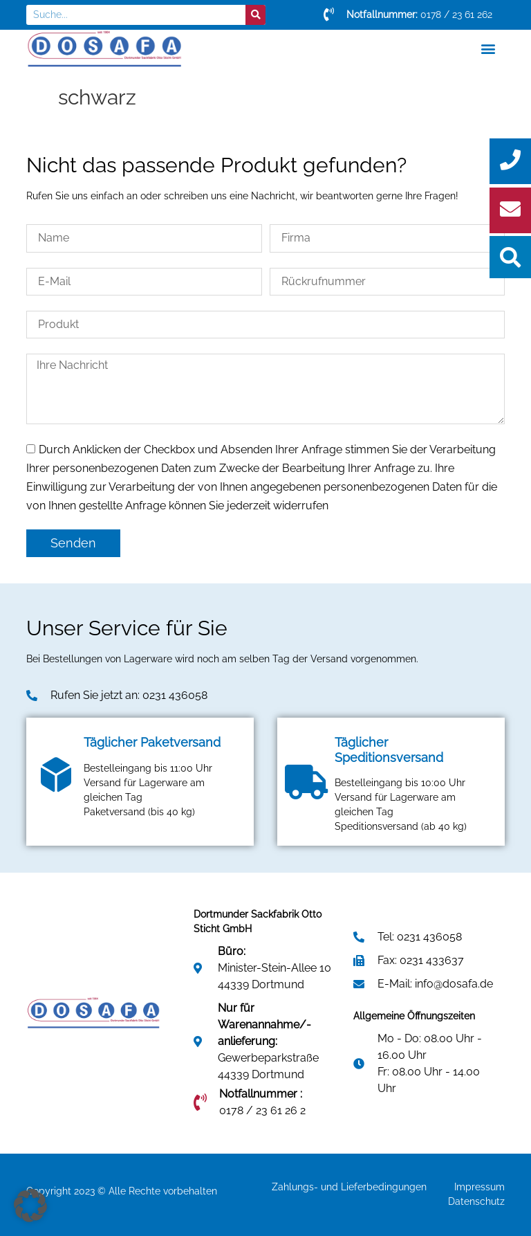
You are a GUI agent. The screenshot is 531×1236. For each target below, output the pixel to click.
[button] (488, 48)
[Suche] (255, 15)
